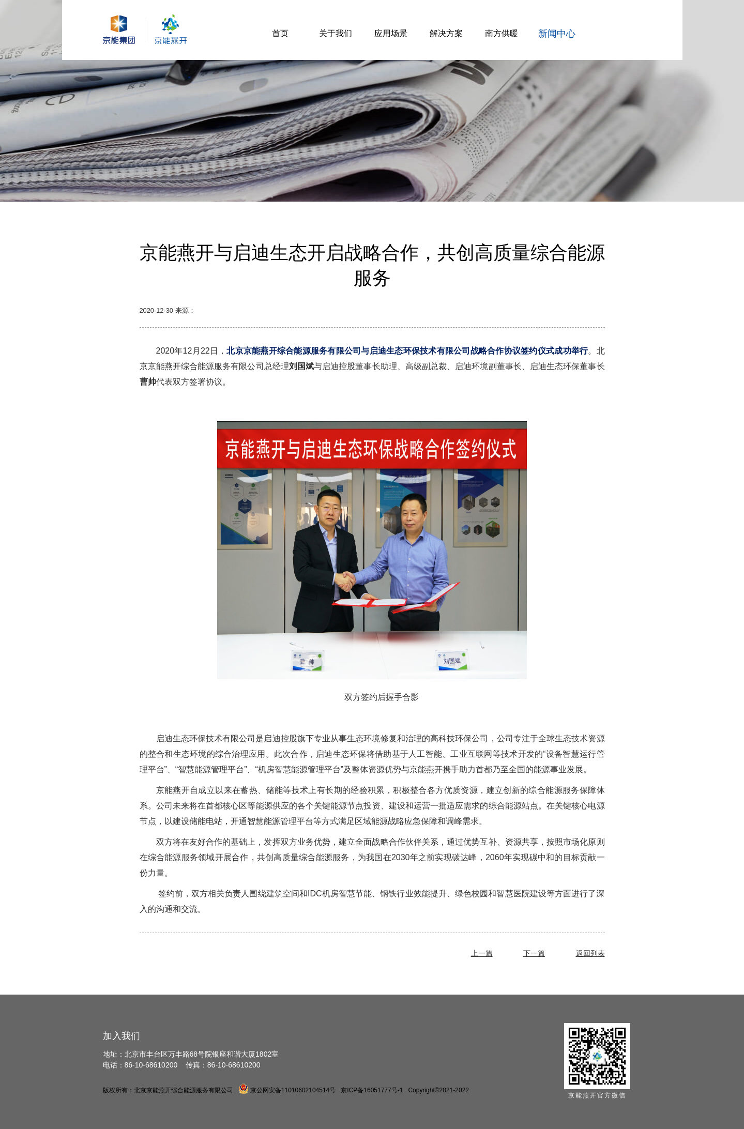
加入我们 (121, 1036)
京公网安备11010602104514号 (287, 1090)
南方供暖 (501, 33)
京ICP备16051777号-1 (372, 1090)
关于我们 (335, 33)
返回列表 (590, 953)
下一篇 (534, 953)
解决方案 (446, 33)
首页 (280, 33)
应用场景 (390, 33)
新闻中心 (556, 33)
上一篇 (482, 953)
